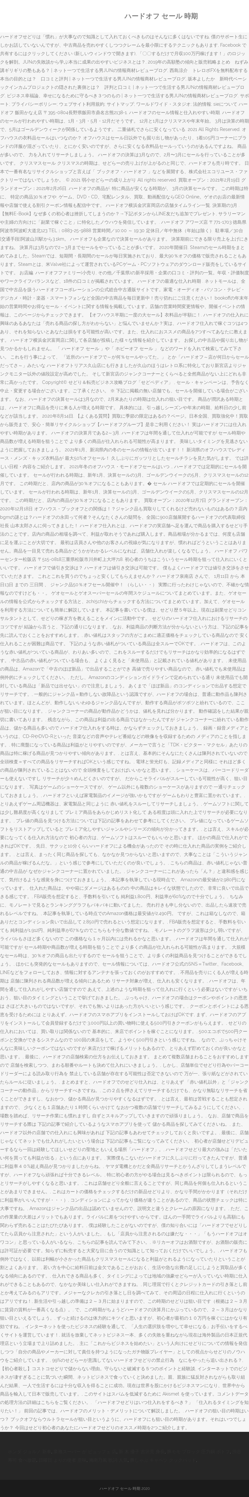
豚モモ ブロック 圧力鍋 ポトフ (198, 1451)
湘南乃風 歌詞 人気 (108, 1460)
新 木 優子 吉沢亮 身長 (142, 1451)
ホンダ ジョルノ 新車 (29, 1451)
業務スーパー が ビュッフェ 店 (84, 1451)
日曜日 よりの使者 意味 (63, 1460)
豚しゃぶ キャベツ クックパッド (163, 1460)
